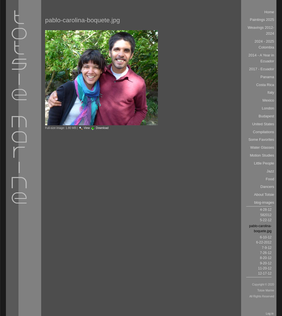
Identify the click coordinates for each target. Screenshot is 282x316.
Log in (270, 313)
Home (269, 12)
